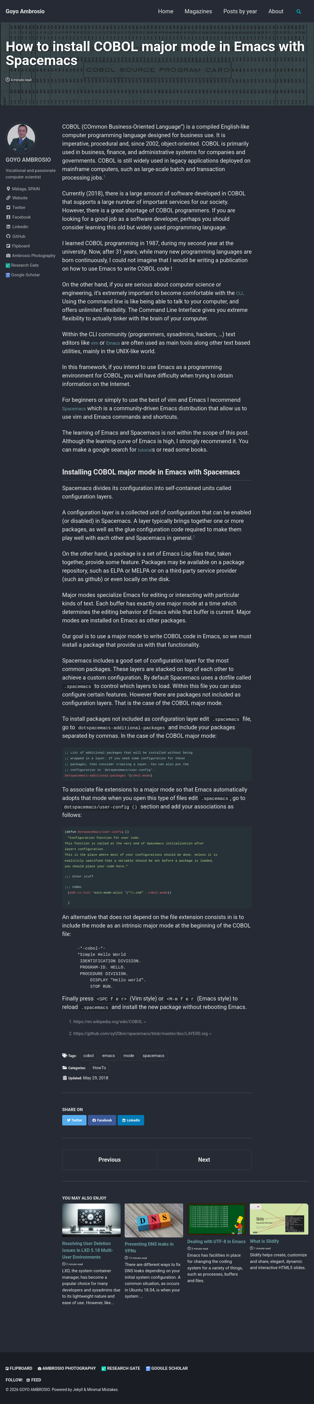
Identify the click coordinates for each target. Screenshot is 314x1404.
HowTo (104, 1073)
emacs (111, 1061)
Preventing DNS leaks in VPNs (152, 1253)
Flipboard (18, 246)
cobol (91, 1061)
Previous (109, 1165)
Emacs (116, 342)
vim (95, 342)
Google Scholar (23, 274)
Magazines (197, 11)
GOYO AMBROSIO (28, 159)
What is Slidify (268, 1247)
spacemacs (157, 1061)
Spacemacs (77, 408)
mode (131, 1061)
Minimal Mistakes (102, 1390)
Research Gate (22, 265)
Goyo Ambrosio (25, 11)
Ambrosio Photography (30, 255)
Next (204, 1165)
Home (164, 11)
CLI (240, 293)
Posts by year (239, 11)
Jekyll (78, 1390)
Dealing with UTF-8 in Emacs (214, 1250)
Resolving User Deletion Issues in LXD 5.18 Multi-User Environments (90, 1259)
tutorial (147, 449)
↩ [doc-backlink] (145, 1027)
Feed (34, 1380)
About (274, 11)
